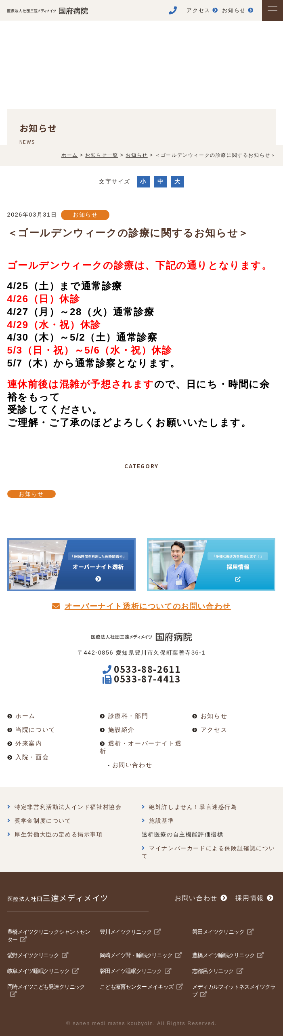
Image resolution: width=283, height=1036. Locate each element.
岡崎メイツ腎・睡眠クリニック (136, 955)
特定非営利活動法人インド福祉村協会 (68, 807)
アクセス (214, 729)
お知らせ (85, 214)
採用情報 (249, 898)
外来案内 (28, 743)
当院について (35, 729)
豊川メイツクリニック (125, 932)
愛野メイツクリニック (33, 955)
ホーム (25, 715)
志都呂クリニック (213, 971)
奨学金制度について (43, 820)
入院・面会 (32, 757)
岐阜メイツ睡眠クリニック (38, 971)
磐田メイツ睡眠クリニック (131, 971)
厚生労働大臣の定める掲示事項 (59, 834)
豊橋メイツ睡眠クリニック (223, 955)
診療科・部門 (128, 715)
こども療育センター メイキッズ (137, 986)
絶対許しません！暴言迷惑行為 (193, 807)
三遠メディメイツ (58, 897)
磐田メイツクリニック (218, 932)
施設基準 (161, 820)
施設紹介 (121, 729)
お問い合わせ (132, 764)
